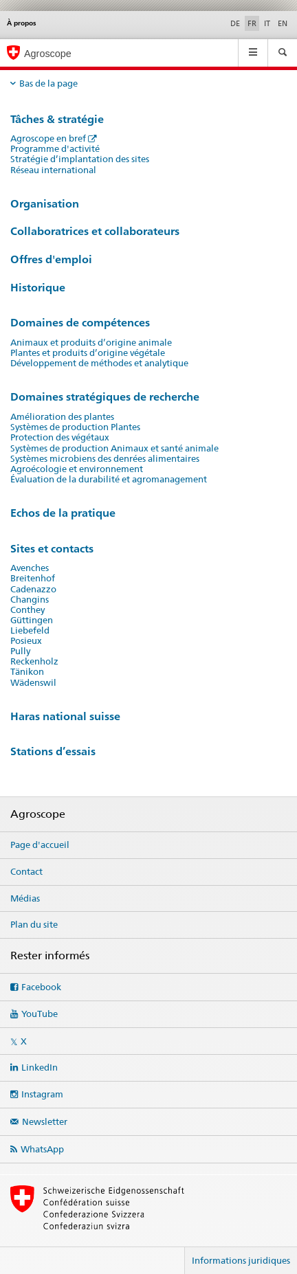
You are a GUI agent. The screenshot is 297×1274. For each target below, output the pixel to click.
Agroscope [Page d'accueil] (48, 53)
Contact (26, 871)
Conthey (27, 610)
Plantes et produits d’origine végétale (87, 353)
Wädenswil (33, 683)
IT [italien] (267, 23)
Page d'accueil (39, 844)
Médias (25, 898)
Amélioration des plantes (62, 417)
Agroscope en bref (48, 138)
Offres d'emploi (51, 259)
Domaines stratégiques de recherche (104, 396)
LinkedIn (39, 1067)
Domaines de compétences (80, 322)
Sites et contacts (52, 548)
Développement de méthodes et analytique (99, 363)
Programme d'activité (55, 149)
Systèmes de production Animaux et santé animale (114, 448)
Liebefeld (30, 630)
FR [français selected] (252, 23)
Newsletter (44, 1121)
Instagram (42, 1093)
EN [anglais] (282, 23)
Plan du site (34, 924)
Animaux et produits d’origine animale (91, 342)
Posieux (26, 641)
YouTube (39, 1013)
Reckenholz (34, 661)
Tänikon (27, 672)
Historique (37, 287)
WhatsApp (42, 1148)
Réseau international (53, 170)
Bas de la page (48, 83)
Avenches (29, 568)
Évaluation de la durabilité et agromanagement (108, 479)
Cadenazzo (33, 589)
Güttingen (31, 620)
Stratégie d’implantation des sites (79, 159)
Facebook (41, 986)
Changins (29, 599)
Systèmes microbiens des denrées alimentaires (104, 459)
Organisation (44, 203)
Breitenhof (32, 578)
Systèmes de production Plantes (75, 427)
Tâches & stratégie (57, 119)
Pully (20, 651)
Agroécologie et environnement (76, 469)
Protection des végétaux (59, 437)
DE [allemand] (235, 23)
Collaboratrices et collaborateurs (94, 231)
